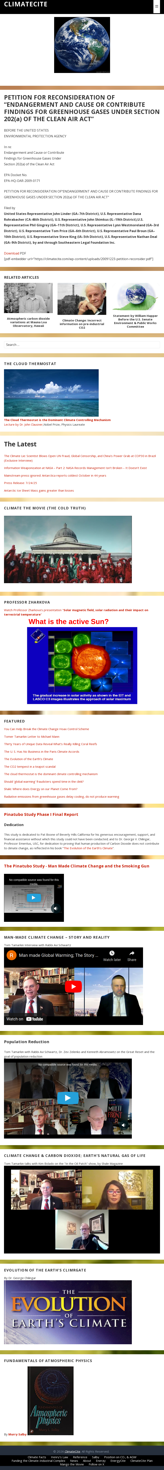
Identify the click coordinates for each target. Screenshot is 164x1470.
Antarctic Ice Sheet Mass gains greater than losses (39, 490)
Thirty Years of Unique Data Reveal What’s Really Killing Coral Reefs (50, 744)
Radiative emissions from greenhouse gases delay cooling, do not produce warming (61, 796)
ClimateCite (26, 4)
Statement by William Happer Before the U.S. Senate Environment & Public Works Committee (135, 321)
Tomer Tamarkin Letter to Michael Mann (31, 736)
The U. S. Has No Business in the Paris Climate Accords (41, 751)
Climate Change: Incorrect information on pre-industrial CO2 (82, 323)
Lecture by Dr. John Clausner (57, 419)
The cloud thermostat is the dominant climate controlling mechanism (51, 774)
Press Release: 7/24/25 (20, 483)
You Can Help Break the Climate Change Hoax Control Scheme (46, 729)
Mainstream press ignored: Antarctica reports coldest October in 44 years (55, 475)
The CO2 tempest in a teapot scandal (30, 766)
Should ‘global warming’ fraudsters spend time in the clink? (44, 781)
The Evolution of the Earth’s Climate (28, 759)
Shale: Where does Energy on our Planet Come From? (41, 789)
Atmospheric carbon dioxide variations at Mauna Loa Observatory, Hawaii (28, 322)
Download (11, 253)
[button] (156, 6)
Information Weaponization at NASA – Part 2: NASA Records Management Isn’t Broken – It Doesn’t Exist (75, 468)
